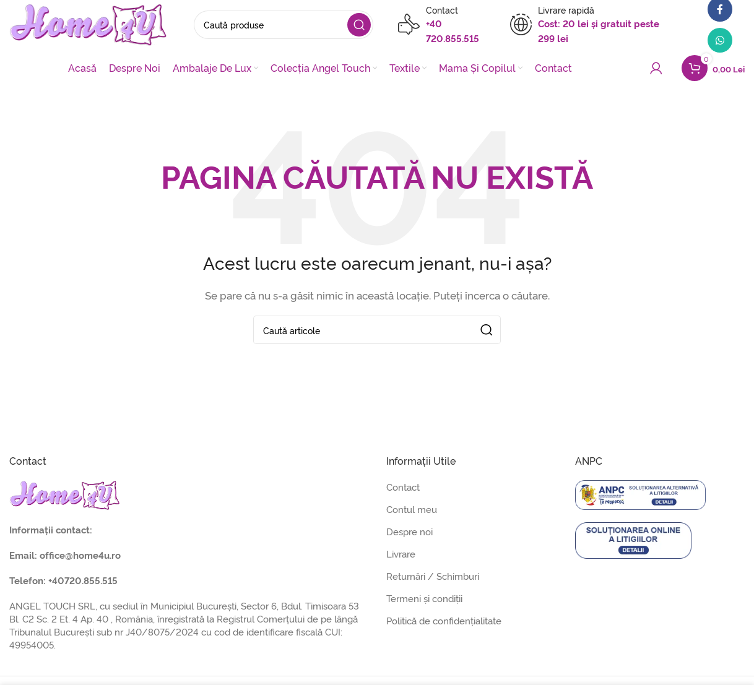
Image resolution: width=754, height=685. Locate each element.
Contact (403, 486)
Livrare (400, 553)
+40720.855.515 (83, 580)
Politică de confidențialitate (443, 620)
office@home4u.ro (80, 554)
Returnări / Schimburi (432, 575)
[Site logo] (89, 21)
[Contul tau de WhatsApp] (720, 40)
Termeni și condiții (424, 598)
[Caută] (284, 25)
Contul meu (411, 508)
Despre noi (409, 531)
